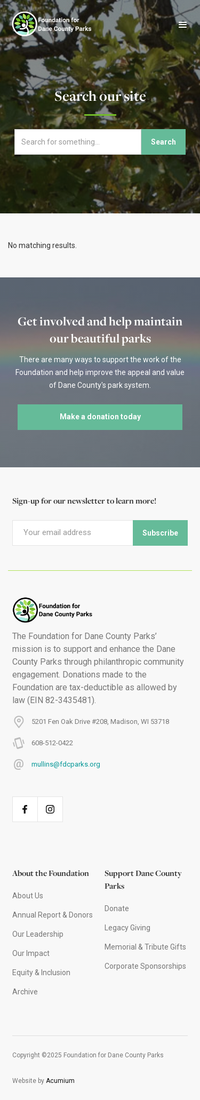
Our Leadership (37, 934)
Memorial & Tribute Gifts (145, 947)
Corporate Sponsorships (145, 966)
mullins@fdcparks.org (65, 764)
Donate (117, 908)
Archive (25, 991)
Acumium (60, 1081)
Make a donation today (100, 416)
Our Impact (31, 953)
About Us (27, 895)
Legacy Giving (127, 927)
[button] (183, 25)
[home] (46, 25)
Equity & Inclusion (41, 972)
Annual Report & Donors (52, 915)
